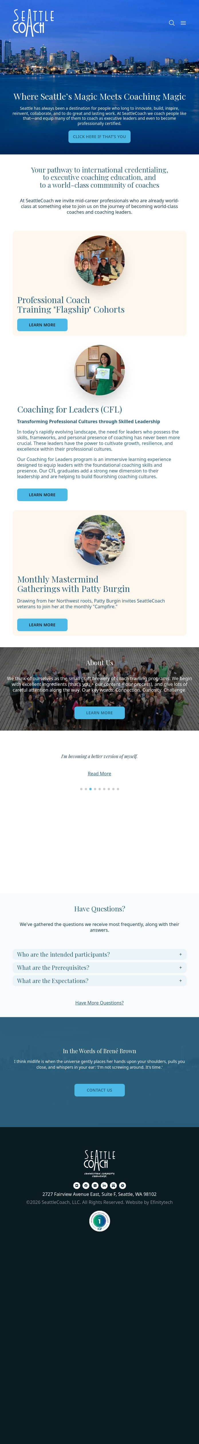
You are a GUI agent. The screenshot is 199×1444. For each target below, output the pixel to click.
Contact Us (99, 1090)
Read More (99, 773)
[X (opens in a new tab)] (95, 1185)
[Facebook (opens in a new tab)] (85, 1185)
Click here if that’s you (99, 136)
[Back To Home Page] (100, 1164)
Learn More (99, 712)
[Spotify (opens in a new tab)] (122, 1185)
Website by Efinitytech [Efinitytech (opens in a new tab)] (149, 1202)
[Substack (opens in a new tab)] (113, 1185)
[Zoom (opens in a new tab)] (76, 1185)
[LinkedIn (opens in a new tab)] (104, 1185)
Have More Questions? (99, 1003)
